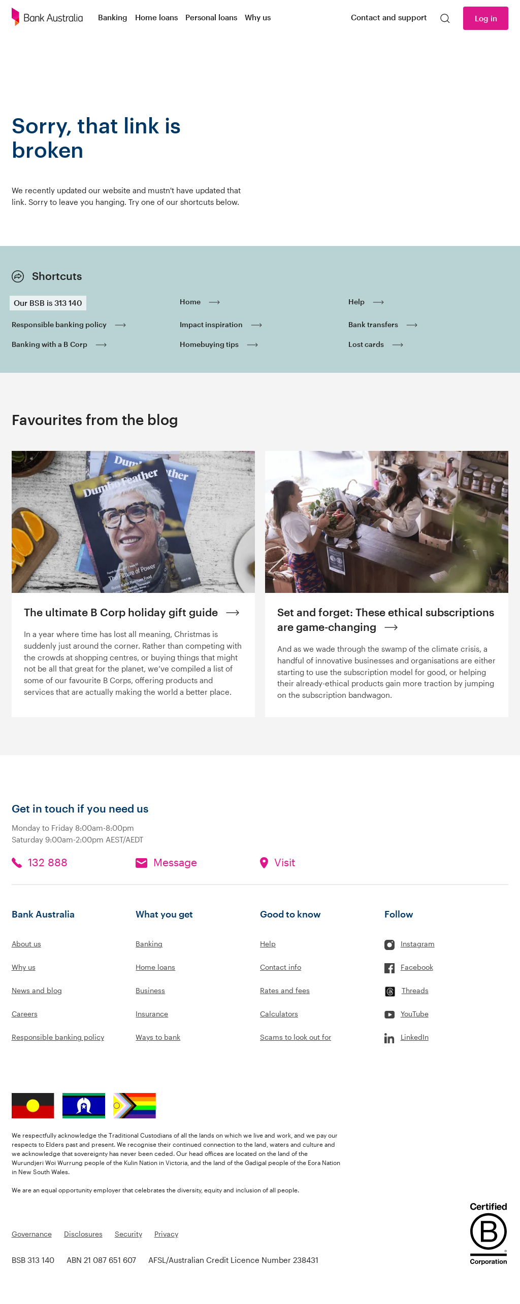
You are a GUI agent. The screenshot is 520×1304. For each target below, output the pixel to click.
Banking (149, 943)
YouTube (415, 1013)
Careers (25, 1013)
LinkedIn (415, 1037)
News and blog (37, 990)
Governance (32, 1233)
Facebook (417, 967)
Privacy (166, 1233)
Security (128, 1233)
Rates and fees (285, 990)
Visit (284, 862)
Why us (24, 967)
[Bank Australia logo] (47, 18)
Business (150, 990)
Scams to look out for (295, 1037)
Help (268, 943)
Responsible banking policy (58, 1037)
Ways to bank (158, 1037)
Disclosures (83, 1233)
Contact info (280, 967)
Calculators (279, 1013)
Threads (415, 990)
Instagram (418, 943)
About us (26, 943)
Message (175, 862)
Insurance (152, 1013)
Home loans (155, 967)
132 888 (48, 862)
